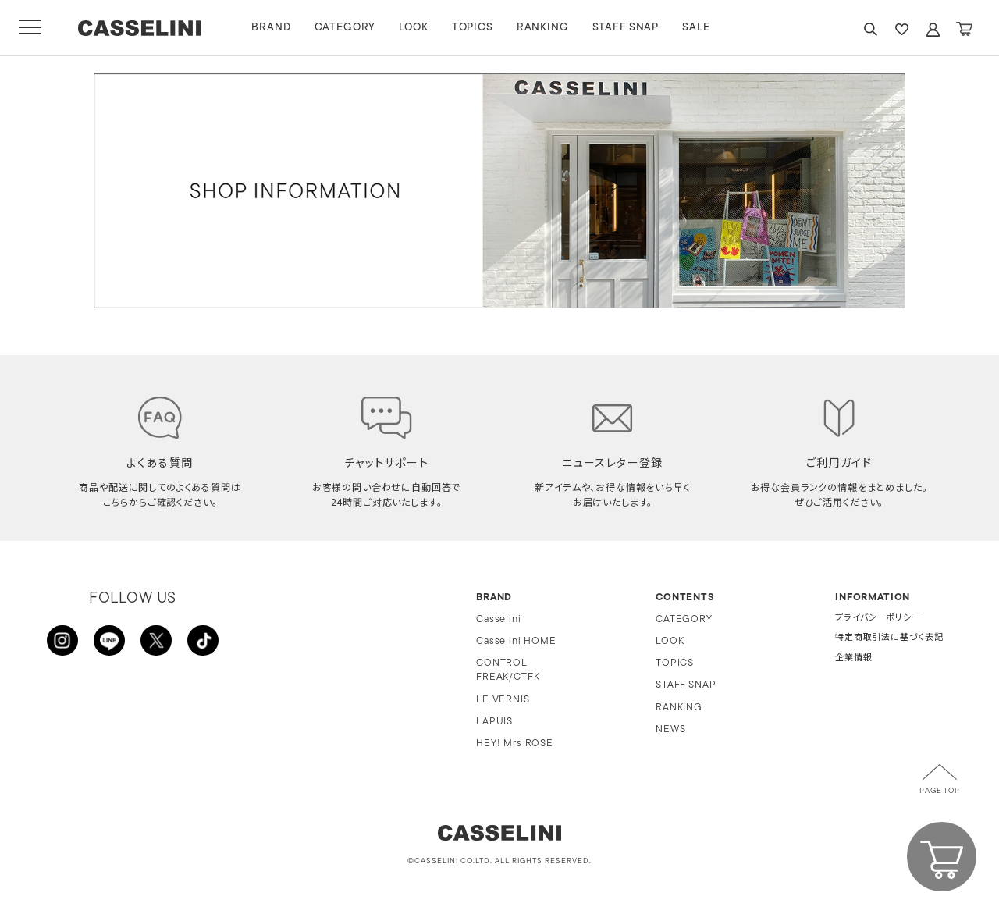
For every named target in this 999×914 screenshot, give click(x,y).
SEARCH (870, 29)
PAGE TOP (939, 791)
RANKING (543, 28)
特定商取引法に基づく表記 (889, 638)
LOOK (414, 28)
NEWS (670, 729)
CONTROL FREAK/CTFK (507, 670)
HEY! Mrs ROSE (514, 743)
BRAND (272, 28)
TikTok (203, 640)
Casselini (498, 619)
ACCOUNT (932, 29)
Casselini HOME (516, 641)
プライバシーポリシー (877, 618)
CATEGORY (346, 28)
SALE (697, 28)
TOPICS (473, 28)
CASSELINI (140, 28)
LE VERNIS (503, 700)
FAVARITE (901, 29)
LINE (109, 640)
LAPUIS (494, 722)
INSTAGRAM (62, 640)
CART (964, 29)
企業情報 (853, 658)
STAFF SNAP (626, 28)
